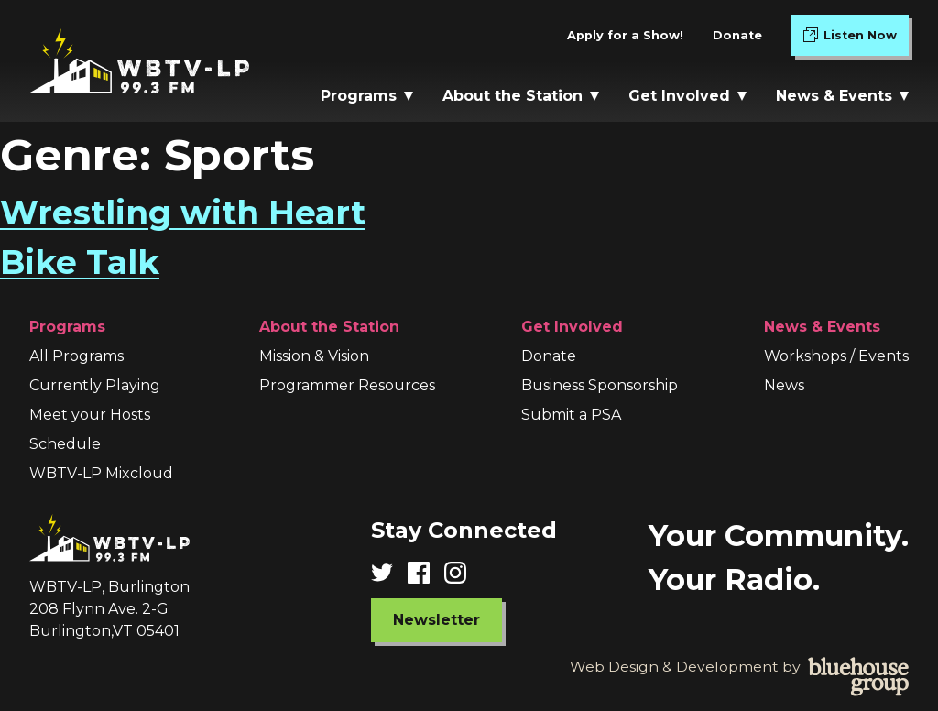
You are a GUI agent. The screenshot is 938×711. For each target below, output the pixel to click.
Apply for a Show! (625, 35)
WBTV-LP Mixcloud (101, 473)
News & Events (842, 95)
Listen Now (856, 38)
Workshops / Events (836, 356)
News (784, 385)
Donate (737, 35)
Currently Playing (94, 385)
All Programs (76, 356)
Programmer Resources (347, 385)
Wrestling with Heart (182, 212)
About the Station (520, 95)
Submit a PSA (571, 414)
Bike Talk (79, 262)
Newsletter (436, 620)
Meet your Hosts (89, 414)
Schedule (65, 444)
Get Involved (687, 95)
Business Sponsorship (599, 385)
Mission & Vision (314, 356)
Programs (367, 95)
